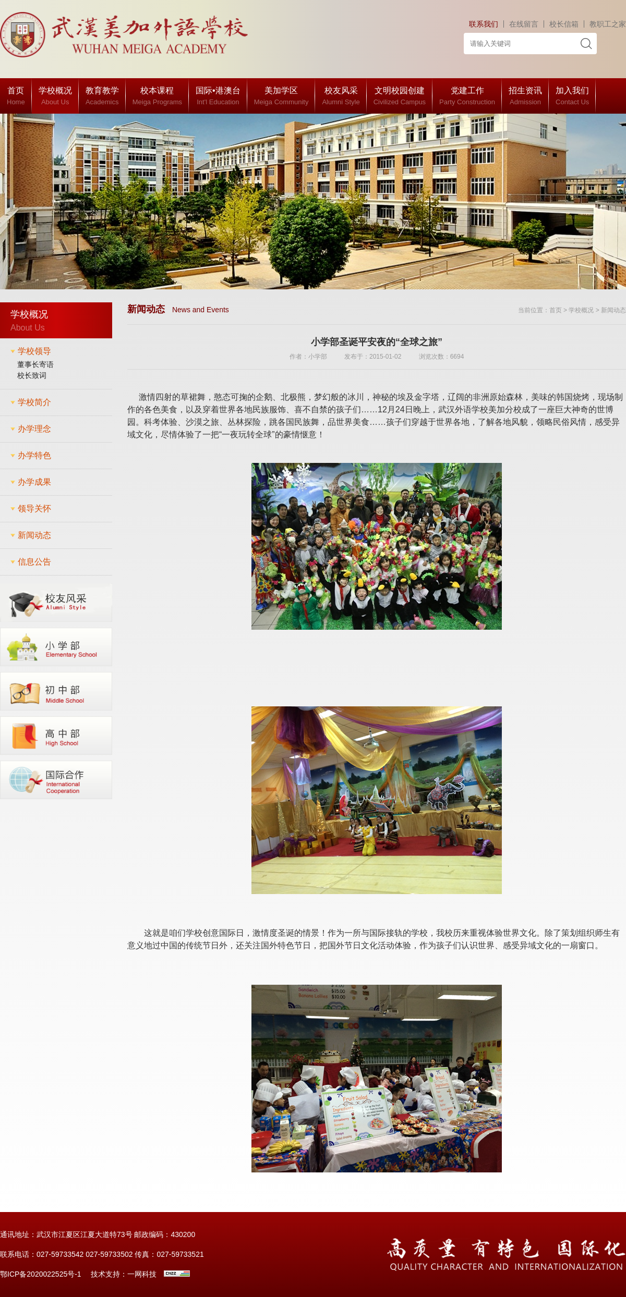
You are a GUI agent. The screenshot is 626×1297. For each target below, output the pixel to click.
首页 (555, 310)
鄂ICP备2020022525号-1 (40, 1274)
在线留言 (523, 24)
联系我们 (483, 24)
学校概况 (581, 310)
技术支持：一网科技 (123, 1274)
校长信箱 (564, 24)
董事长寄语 (35, 364)
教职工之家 (607, 24)
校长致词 (31, 375)
